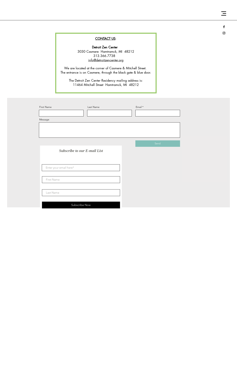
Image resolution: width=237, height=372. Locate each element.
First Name (45, 107)
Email (139, 107)
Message (44, 119)
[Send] (157, 143)
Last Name (93, 107)
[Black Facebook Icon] (224, 27)
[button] (223, 13)
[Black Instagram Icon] (224, 33)
